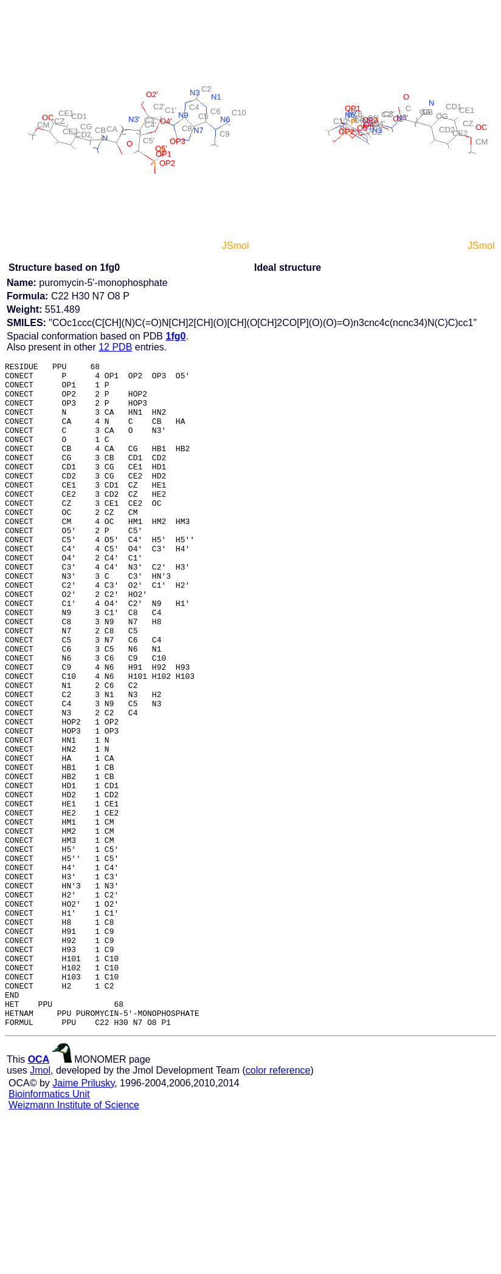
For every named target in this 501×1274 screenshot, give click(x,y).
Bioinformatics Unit (49, 1227)
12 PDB (115, 347)
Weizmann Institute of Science (74, 1238)
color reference (278, 1203)
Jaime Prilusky (83, 1216)
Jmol (40, 1203)
